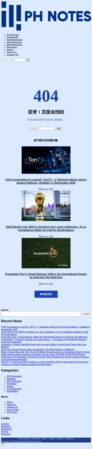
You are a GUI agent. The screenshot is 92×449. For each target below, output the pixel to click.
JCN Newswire (14, 42)
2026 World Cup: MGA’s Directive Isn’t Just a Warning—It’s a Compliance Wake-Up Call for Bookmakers (46, 228)
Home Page (13, 35)
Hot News (12, 47)
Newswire (6, 434)
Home (10, 402)
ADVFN (5, 424)
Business (11, 379)
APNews (60, 439)
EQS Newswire (14, 45)
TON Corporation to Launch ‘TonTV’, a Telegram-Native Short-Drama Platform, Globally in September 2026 (46, 181)
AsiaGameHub (24, 439)
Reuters (52, 439)
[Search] (28, 59)
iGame (10, 50)
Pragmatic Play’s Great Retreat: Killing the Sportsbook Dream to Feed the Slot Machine (46, 275)
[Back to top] (3, 443)
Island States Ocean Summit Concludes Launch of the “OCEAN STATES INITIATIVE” (43, 354)
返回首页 (46, 294)
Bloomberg (6, 429)
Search (5, 310)
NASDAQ (6, 426)
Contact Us (12, 55)
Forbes (4, 431)
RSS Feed (12, 412)
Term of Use (13, 409)
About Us (12, 52)
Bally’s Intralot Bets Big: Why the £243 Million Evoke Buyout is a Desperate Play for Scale (45, 352)
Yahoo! (44, 439)
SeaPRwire (12, 37)
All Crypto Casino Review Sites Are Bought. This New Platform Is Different (37, 349)
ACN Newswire (14, 40)
